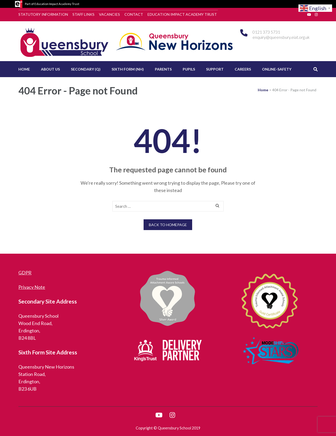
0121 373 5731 (266, 31)
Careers (243, 69)
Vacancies (109, 14)
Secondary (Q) (86, 69)
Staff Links (83, 14)
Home (24, 69)
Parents (163, 69)
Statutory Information (43, 14)
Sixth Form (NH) (128, 69)
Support (215, 69)
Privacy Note (31, 287)
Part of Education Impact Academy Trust (52, 4)
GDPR (25, 272)
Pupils (189, 69)
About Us (50, 69)
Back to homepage (168, 224)
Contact (133, 14)
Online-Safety (276, 69)
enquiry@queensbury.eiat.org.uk (281, 37)
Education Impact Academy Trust (182, 14)
